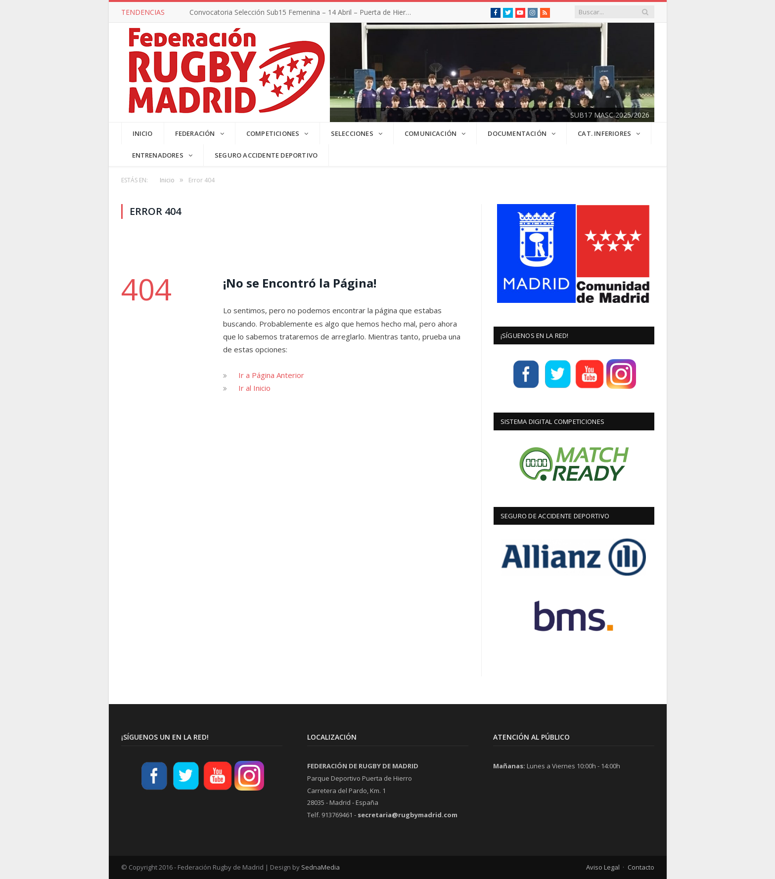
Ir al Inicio (254, 388)
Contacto (641, 867)
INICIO (143, 133)
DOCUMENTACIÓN (517, 133)
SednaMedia (320, 867)
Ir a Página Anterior (271, 375)
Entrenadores (157, 155)
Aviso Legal (603, 867)
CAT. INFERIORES (604, 133)
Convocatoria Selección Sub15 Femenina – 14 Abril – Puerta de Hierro (300, 12)
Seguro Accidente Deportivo (266, 155)
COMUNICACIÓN (430, 133)
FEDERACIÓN (195, 133)
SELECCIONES (352, 133)
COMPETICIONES (273, 133)
